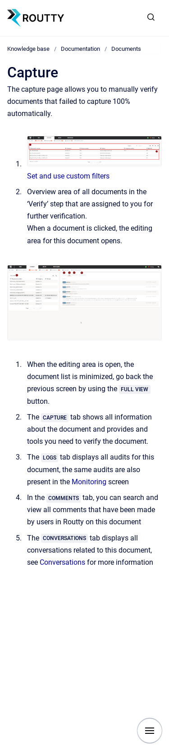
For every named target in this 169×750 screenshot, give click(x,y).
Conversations (62, 562)
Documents (126, 48)
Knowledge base (28, 48)
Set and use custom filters (68, 176)
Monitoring (89, 482)
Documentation (80, 48)
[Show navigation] (149, 731)
